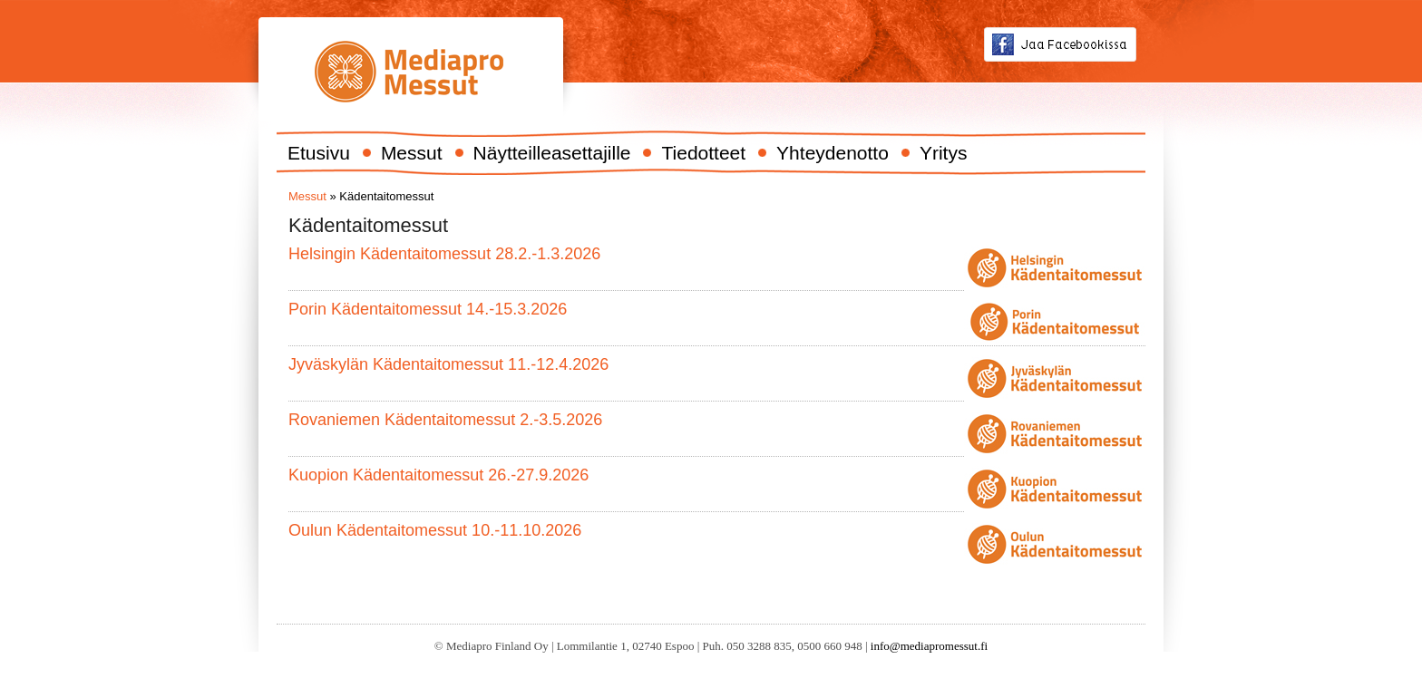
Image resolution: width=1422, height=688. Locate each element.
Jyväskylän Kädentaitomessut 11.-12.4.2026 (448, 364)
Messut (412, 152)
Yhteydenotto (832, 152)
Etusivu (318, 152)
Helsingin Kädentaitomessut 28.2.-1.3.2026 (444, 254)
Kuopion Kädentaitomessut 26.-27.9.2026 (438, 475)
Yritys (944, 152)
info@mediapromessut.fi (929, 646)
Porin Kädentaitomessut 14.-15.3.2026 (427, 309)
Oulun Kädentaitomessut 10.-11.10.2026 (434, 530)
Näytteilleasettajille (552, 152)
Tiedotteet (703, 152)
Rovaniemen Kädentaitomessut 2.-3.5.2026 (445, 420)
